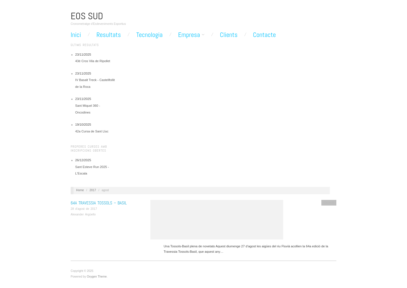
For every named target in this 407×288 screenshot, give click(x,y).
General (329, 202)
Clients (228, 35)
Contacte (264, 35)
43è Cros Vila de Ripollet (92, 61)
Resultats (108, 35)
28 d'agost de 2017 (84, 208)
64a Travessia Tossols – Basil (99, 203)
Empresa (189, 35)
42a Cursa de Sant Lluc (92, 131)
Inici (76, 35)
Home (80, 190)
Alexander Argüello (83, 214)
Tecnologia (149, 35)
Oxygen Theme (97, 276)
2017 (93, 190)
